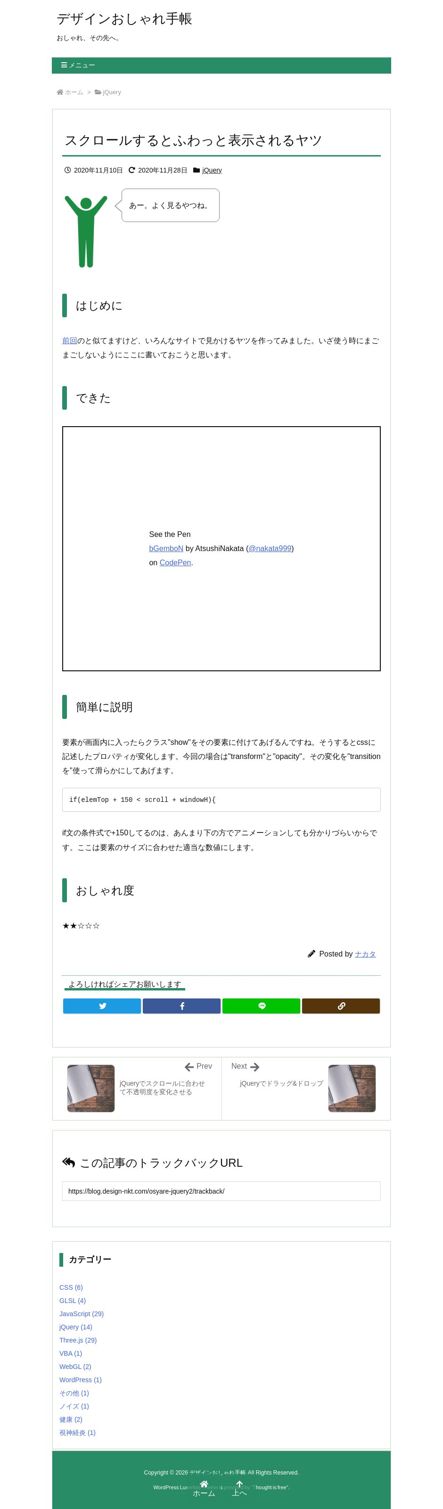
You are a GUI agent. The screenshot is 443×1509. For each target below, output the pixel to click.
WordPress (80, 1380)
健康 (70, 1419)
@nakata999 (269, 548)
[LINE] (261, 1006)
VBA (70, 1353)
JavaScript (81, 1314)
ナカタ (365, 954)
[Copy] (341, 1006)
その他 (74, 1393)
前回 (69, 341)
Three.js (78, 1340)
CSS (71, 1287)
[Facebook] (182, 1006)
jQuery (112, 92)
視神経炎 (77, 1432)
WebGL (75, 1366)
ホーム (74, 92)
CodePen (175, 563)
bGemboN (166, 548)
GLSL (72, 1300)
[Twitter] (102, 1006)
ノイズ (74, 1406)
